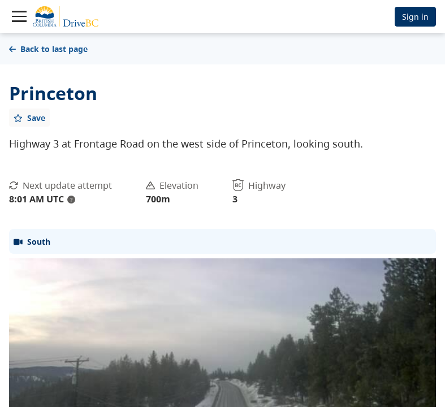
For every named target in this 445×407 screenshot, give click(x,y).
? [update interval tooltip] (71, 200)
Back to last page (48, 49)
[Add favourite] (29, 118)
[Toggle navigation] (19, 16)
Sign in (415, 16)
